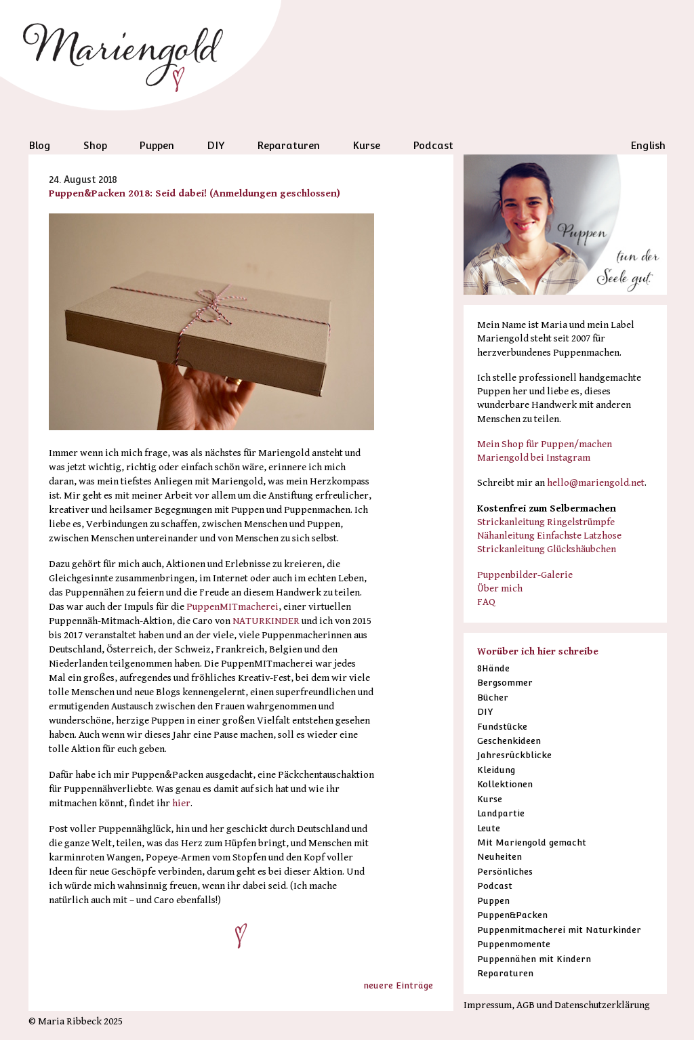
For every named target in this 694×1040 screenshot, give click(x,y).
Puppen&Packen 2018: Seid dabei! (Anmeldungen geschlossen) (194, 193)
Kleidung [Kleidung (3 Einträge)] (496, 770)
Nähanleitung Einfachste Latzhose (549, 535)
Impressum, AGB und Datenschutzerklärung (557, 1005)
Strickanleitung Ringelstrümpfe (546, 522)
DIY (216, 145)
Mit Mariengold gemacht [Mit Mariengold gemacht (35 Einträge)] (531, 842)
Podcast (433, 145)
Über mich (500, 588)
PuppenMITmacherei (232, 606)
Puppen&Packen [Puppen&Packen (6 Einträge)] (512, 915)
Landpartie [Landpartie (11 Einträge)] (501, 813)
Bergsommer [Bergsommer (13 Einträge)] (505, 683)
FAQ (486, 602)
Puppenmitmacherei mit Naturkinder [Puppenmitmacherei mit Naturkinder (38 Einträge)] (559, 930)
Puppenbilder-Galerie (525, 575)
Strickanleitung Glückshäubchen (546, 549)
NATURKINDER (266, 621)
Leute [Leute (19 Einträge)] (488, 828)
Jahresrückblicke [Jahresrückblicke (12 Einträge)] (514, 755)
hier (181, 803)
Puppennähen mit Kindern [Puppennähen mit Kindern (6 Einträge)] (534, 959)
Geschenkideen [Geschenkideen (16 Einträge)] (509, 741)
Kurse (366, 145)
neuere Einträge (398, 985)
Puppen (156, 145)
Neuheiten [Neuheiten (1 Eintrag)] (499, 857)
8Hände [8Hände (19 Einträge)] (493, 668)
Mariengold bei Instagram (533, 457)
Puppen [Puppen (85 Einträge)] (493, 901)
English (648, 145)
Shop (95, 145)
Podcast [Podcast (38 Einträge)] (494, 886)
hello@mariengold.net (596, 482)
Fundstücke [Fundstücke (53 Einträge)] (502, 727)
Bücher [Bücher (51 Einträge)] (492, 697)
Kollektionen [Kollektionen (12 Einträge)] (505, 784)
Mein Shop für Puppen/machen (544, 444)
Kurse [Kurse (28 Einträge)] (489, 799)
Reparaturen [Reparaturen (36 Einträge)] (505, 973)
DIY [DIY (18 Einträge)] (485, 712)
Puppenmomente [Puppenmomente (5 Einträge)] (513, 944)
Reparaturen (288, 145)
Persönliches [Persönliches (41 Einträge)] (505, 872)
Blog (39, 145)
